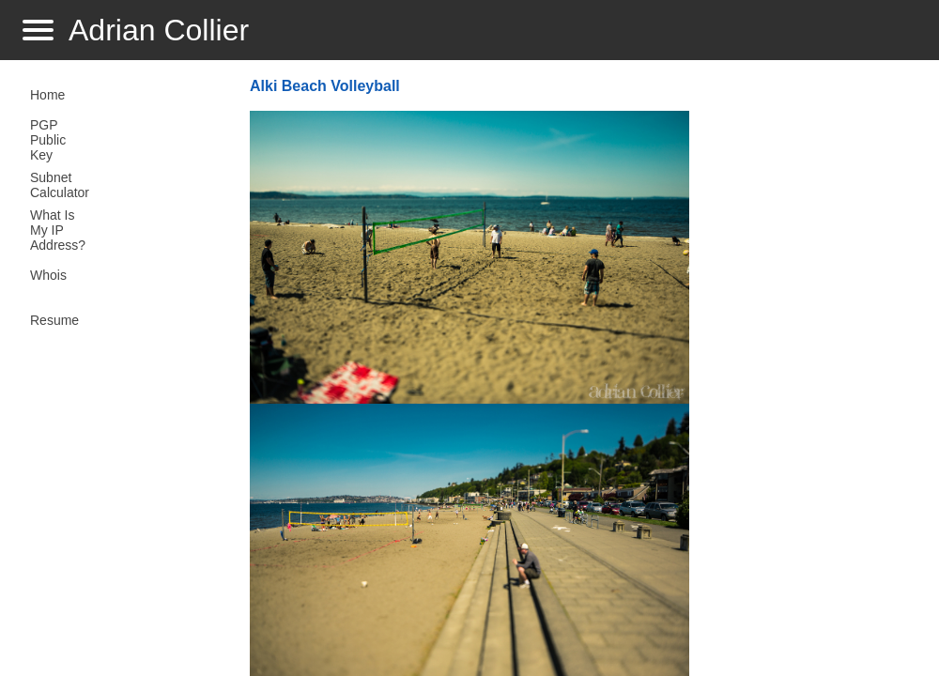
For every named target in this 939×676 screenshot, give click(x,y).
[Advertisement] (807, 371)
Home (47, 94)
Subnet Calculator (59, 185)
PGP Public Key (48, 139)
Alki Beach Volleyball (325, 86)
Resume (54, 320)
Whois (48, 275)
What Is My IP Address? (57, 230)
